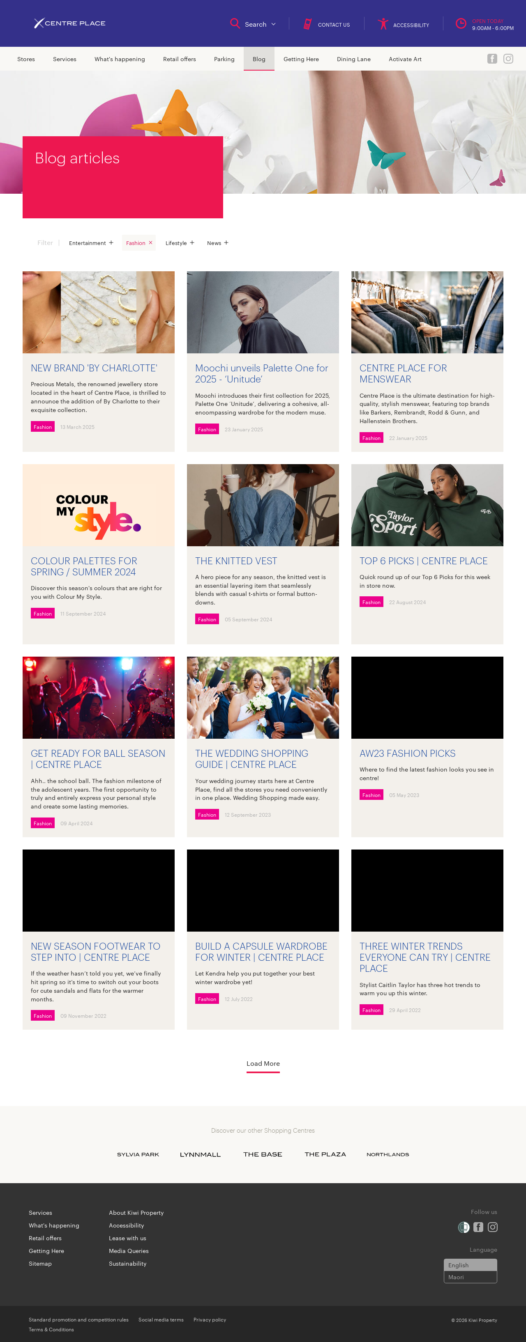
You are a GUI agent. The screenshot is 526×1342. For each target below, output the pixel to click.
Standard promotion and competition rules (79, 1319)
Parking (224, 59)
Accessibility (126, 1225)
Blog (259, 59)
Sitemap (40, 1263)
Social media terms (161, 1319)
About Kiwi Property (136, 1212)
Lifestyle (176, 242)
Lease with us (127, 1238)
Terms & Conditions (51, 1329)
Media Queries (129, 1250)
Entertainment (87, 242)
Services (64, 59)
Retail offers (179, 59)
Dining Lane (354, 59)
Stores (26, 59)
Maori (456, 1277)
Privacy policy (210, 1319)
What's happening (120, 59)
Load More (263, 1063)
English (458, 1265)
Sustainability (128, 1263)
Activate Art (405, 59)
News (214, 242)
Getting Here (301, 59)
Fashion (135, 242)
